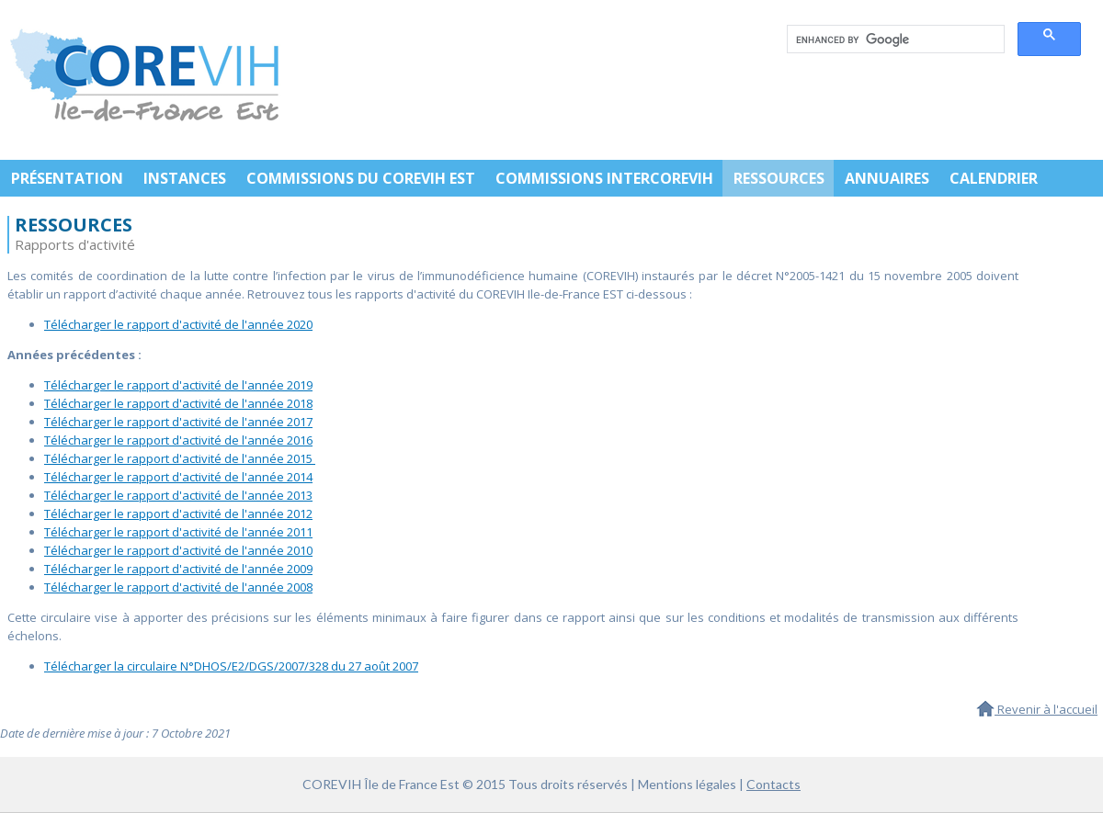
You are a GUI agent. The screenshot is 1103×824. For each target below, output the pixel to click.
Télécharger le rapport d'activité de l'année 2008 (178, 587)
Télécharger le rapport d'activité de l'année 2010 (178, 550)
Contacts (773, 784)
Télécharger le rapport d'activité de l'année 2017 (178, 421)
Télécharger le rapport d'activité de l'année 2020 (178, 324)
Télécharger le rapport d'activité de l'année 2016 (178, 440)
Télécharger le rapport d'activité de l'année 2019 (178, 385)
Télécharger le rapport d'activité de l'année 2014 (178, 476)
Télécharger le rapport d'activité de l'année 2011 (178, 532)
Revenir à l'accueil (1036, 709)
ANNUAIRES (887, 178)
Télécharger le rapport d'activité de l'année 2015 (179, 458)
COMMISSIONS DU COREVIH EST (360, 178)
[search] (894, 39)
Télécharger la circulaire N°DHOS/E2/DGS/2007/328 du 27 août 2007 (231, 666)
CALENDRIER (993, 178)
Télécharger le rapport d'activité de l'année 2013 (178, 495)
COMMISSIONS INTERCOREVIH (604, 178)
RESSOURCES (778, 178)
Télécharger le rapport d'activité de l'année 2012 (178, 513)
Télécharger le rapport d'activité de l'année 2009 (178, 568)
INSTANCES (184, 178)
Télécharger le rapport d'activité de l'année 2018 (178, 403)
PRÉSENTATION (67, 178)
